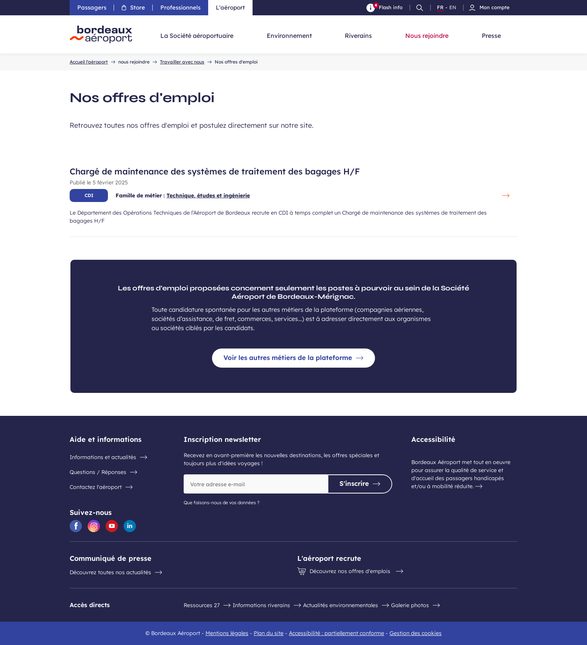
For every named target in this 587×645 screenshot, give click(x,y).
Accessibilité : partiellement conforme (336, 633)
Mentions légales (226, 633)
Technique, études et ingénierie (208, 195)
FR (440, 8)
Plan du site (269, 633)
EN (452, 8)
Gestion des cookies (416, 633)
